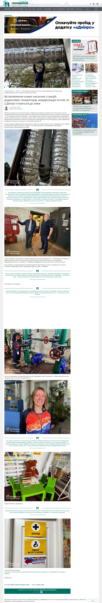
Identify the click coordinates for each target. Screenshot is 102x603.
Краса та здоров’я (59, 9)
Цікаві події (40, 585)
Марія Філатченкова (16, 109)
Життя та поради (18, 9)
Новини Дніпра (9, 91)
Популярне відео (80, 91)
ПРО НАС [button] (78, 9)
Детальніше (31, 601)
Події (27, 585)
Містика (39, 9)
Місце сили (70, 9)
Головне (76, 41)
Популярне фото (80, 115)
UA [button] (87, 9)
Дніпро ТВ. (38, 121)
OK (92, 600)
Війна (18, 91)
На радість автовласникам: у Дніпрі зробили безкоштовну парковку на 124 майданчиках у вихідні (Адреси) (34, 572)
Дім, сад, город (30, 9)
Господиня (47, 9)
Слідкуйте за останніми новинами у (37, 591)
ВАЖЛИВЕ (7, 9)
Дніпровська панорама (18, 121)
